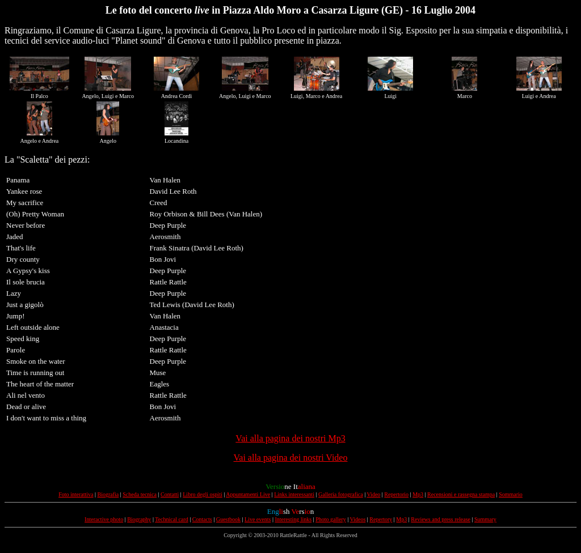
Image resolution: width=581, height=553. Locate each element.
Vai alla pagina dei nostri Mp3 (290, 438)
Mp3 (417, 494)
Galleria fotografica (340, 494)
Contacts (202, 519)
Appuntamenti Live (248, 494)
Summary (485, 519)
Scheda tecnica (140, 494)
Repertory (380, 519)
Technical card (171, 519)
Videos (358, 519)
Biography (139, 519)
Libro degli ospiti (202, 494)
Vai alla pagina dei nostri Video (291, 457)
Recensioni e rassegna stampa (461, 494)
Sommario (511, 494)
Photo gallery (330, 519)
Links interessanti (294, 494)
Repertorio (396, 494)
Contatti (170, 494)
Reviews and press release (440, 519)
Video (373, 494)
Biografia (108, 494)
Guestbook (228, 519)
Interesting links (293, 519)
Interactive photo (104, 519)
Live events (258, 519)
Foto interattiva (75, 494)
